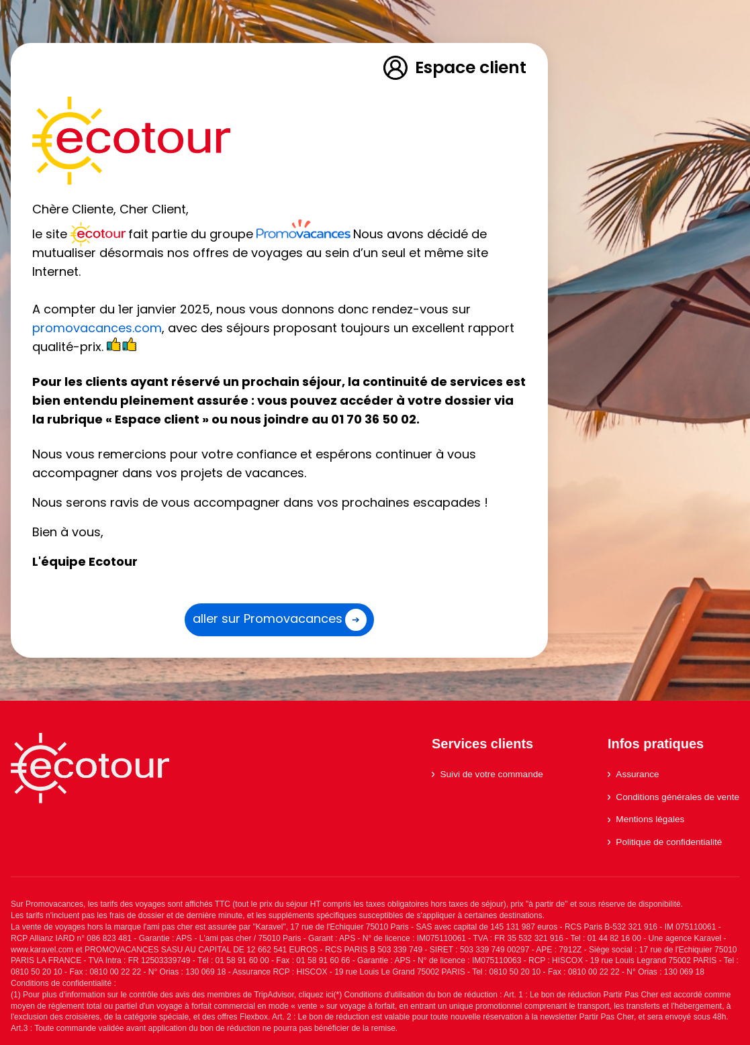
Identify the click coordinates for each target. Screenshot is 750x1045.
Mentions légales (646, 819)
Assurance (633, 774)
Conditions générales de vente (673, 797)
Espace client (453, 68)
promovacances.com (97, 327)
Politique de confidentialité (665, 842)
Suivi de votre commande (487, 774)
